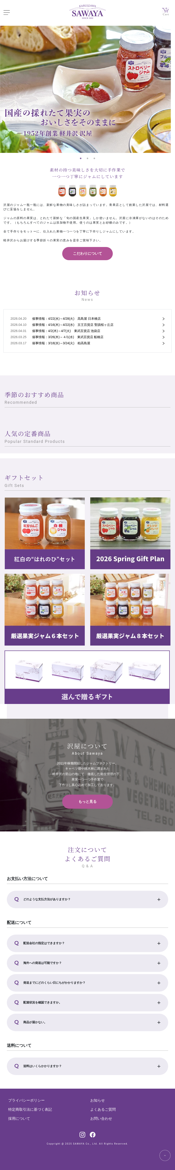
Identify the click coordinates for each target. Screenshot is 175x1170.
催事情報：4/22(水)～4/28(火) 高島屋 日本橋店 (66, 318)
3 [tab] (94, 158)
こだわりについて (87, 253)
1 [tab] (80, 158)
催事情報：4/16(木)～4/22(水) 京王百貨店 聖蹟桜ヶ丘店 (72, 325)
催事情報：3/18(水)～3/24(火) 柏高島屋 (61, 343)
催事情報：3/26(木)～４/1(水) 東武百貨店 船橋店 (67, 337)
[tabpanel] (87, 89)
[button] (87, 899)
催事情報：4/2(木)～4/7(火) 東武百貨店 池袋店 (66, 331)
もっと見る (87, 801)
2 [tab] (87, 158)
